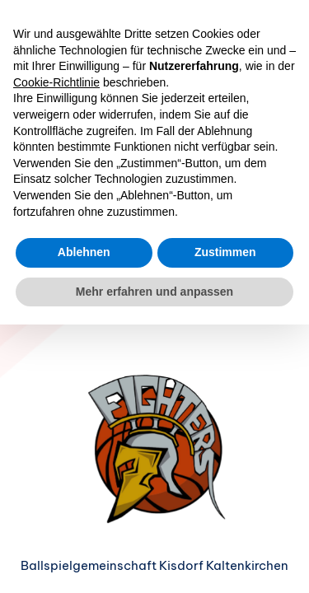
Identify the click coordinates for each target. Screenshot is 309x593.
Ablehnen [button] (84, 252)
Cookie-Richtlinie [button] (56, 82)
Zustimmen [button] (225, 252)
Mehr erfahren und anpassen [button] (154, 291)
